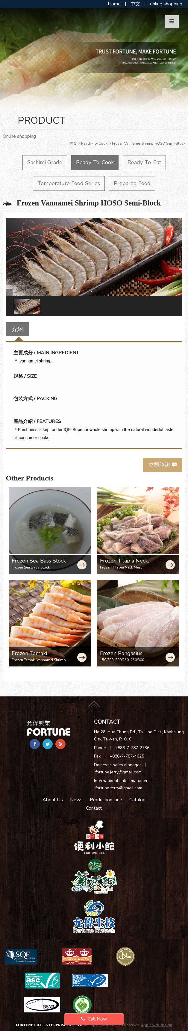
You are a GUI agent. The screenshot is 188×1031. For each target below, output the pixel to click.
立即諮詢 (159, 464)
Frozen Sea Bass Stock (39, 560)
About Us (53, 799)
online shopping (166, 4)
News (76, 799)
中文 (135, 4)
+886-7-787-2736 (132, 748)
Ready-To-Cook (95, 162)
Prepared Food (132, 183)
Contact (94, 808)
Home (114, 4)
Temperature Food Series (69, 183)
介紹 (17, 329)
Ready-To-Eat (144, 162)
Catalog (137, 799)
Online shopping (19, 136)
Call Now (94, 1019)
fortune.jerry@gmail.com (118, 772)
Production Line (106, 799)
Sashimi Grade (44, 162)
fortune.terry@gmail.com (118, 788)
